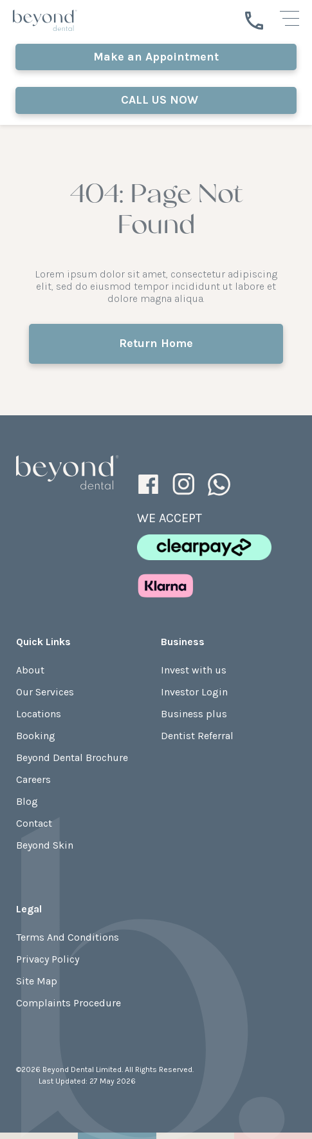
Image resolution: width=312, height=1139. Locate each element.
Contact (34, 823)
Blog (27, 801)
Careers (33, 779)
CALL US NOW (156, 100)
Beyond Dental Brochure (72, 757)
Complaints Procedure (68, 1003)
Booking (35, 736)
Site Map (36, 981)
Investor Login (194, 692)
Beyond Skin (44, 845)
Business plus (194, 714)
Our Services (45, 692)
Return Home (156, 343)
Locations (38, 714)
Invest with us (193, 670)
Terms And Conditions (67, 937)
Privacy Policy (47, 959)
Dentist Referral (197, 736)
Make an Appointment (156, 57)
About (30, 670)
